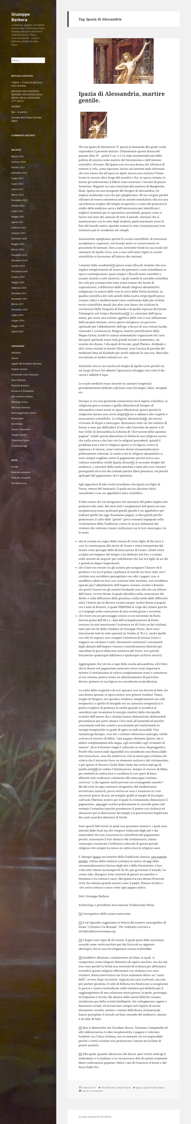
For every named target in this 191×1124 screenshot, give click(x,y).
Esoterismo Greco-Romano (25, 374)
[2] (127, 313)
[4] (145, 418)
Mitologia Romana (20, 407)
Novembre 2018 (19, 271)
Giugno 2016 (18, 320)
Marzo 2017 (17, 304)
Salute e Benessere (20, 429)
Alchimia (16, 352)
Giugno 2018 (18, 276)
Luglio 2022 (17, 183)
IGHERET (16, 106)
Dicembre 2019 (19, 255)
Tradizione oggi (19, 445)
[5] (132, 462)
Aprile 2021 (17, 222)
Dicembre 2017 (19, 293)
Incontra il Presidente (22, 391)
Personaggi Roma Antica (23, 412)
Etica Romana (18, 380)
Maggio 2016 (17, 326)
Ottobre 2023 (18, 167)
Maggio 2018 (17, 282)
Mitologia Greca (19, 402)
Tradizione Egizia (20, 440)
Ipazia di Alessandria (153, 1087)
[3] (127, 414)
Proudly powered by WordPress (95, 1116)
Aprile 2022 (17, 189)
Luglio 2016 (17, 315)
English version (19, 369)
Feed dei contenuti (20, 472)
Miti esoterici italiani (22, 396)
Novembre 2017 (19, 298)
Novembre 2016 (19, 309)
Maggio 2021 (17, 216)
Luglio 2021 (17, 211)
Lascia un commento (92, 1090)
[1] (113, 265)
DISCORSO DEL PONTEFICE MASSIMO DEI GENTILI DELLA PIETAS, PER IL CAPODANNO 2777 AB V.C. (26, 96)
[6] (95, 769)
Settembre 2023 (19, 172)
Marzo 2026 (17, 156)
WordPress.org (18, 483)
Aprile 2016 (17, 331)
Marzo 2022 (17, 194)
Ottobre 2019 (18, 265)
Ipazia (139, 1087)
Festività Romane (20, 385)
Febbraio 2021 (18, 227)
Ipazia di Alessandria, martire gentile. (122, 97)
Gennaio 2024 (18, 161)
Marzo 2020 (17, 249)
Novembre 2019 (19, 260)
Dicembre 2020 (19, 238)
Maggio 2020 (17, 244)
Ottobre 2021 (18, 205)
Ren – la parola (19, 112)
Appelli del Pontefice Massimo (26, 363)
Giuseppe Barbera (20, 16)
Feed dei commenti (21, 477)
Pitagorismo (17, 418)
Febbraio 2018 (18, 287)
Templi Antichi (19, 434)
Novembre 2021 (19, 200)
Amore (14, 358)
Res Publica (17, 423)
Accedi (14, 466)
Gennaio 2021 (18, 233)
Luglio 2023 (17, 178)
